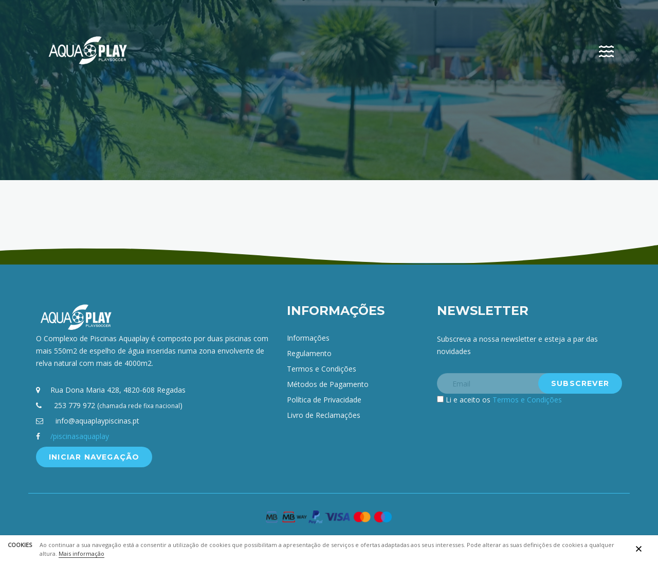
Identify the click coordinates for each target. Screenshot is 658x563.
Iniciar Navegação (94, 457)
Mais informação (81, 553)
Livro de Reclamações (323, 415)
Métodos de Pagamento (328, 384)
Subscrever (580, 383)
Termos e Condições (321, 369)
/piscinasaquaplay (79, 436)
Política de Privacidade (324, 399)
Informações (308, 338)
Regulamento (309, 353)
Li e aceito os (504, 399)
